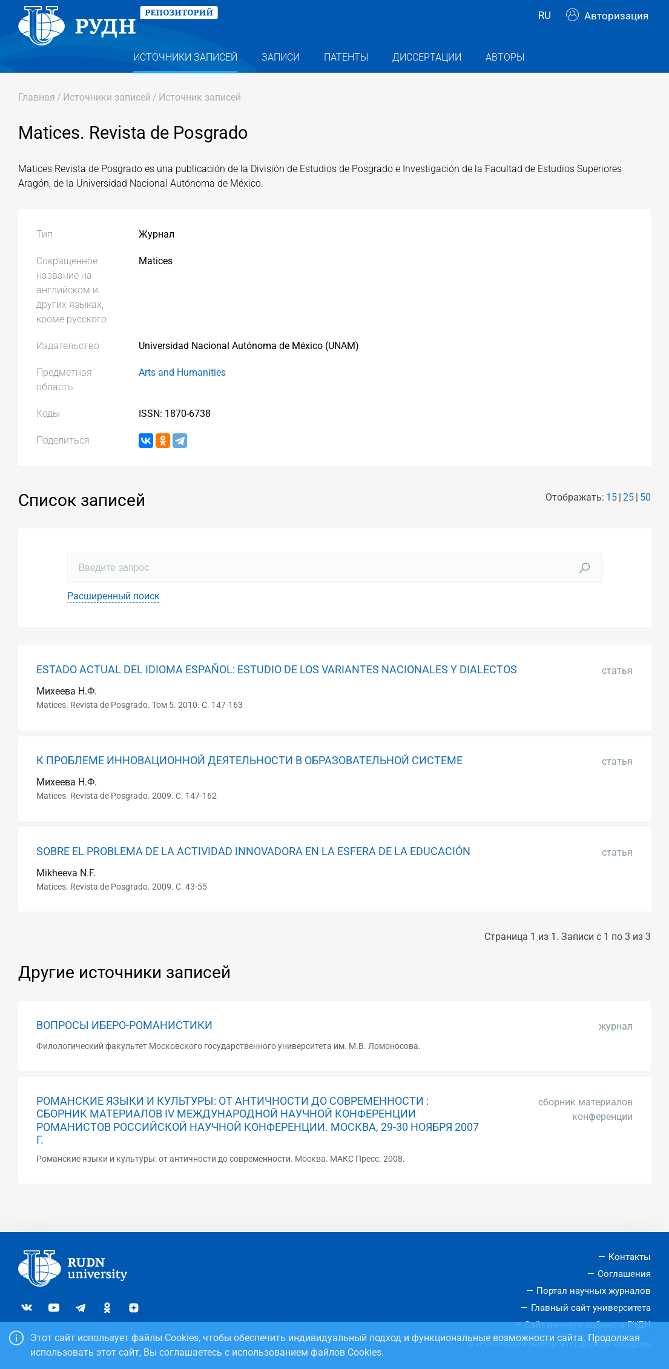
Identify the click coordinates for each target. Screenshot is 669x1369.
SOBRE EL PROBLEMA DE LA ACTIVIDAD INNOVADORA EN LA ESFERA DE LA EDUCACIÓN (253, 876)
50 (645, 521)
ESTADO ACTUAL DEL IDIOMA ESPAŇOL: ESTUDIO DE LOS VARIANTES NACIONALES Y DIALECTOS (276, 694)
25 (628, 521)
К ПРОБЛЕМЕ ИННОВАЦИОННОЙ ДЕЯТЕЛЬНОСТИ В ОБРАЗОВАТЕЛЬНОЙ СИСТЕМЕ (249, 785)
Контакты (629, 1256)
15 (611, 521)
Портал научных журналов (593, 1290)
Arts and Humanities (182, 396)
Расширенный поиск (113, 620)
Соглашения (624, 1273)
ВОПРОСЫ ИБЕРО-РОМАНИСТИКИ (124, 1050)
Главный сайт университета (591, 1307)
